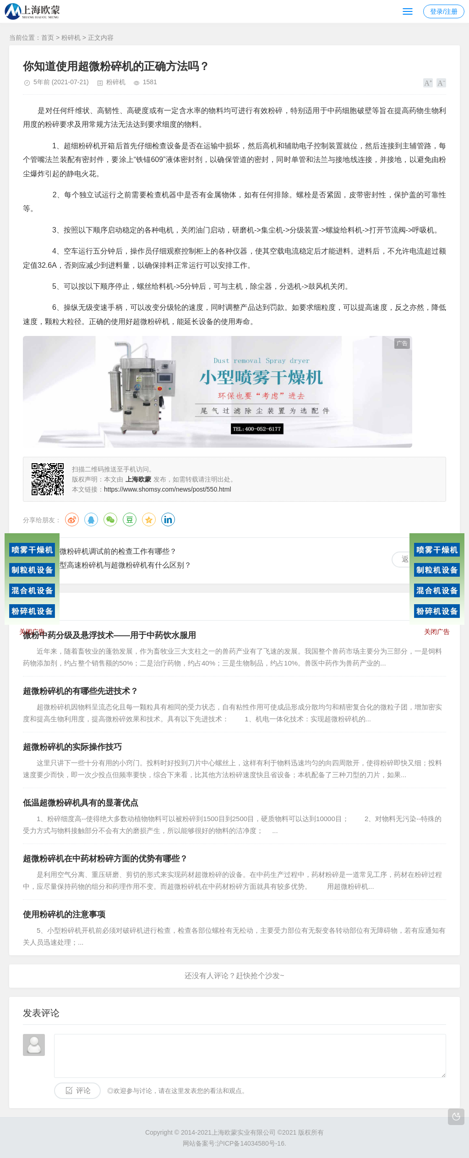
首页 (47, 37)
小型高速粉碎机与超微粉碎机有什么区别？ (121, 565)
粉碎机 (71, 37)
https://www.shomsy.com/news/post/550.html (167, 489)
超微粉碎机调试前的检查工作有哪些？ (114, 551)
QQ (91, 519)
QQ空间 (149, 519)
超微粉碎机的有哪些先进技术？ (80, 691)
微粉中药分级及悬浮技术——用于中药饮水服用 (109, 635)
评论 (83, 1090)
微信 (110, 519)
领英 (168, 519)
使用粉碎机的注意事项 (64, 914)
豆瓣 (129, 519)
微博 (72, 519)
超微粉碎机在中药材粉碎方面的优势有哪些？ (105, 858)
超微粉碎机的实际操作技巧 (72, 747)
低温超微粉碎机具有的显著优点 (80, 802)
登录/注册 (444, 11)
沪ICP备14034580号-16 (250, 1143)
